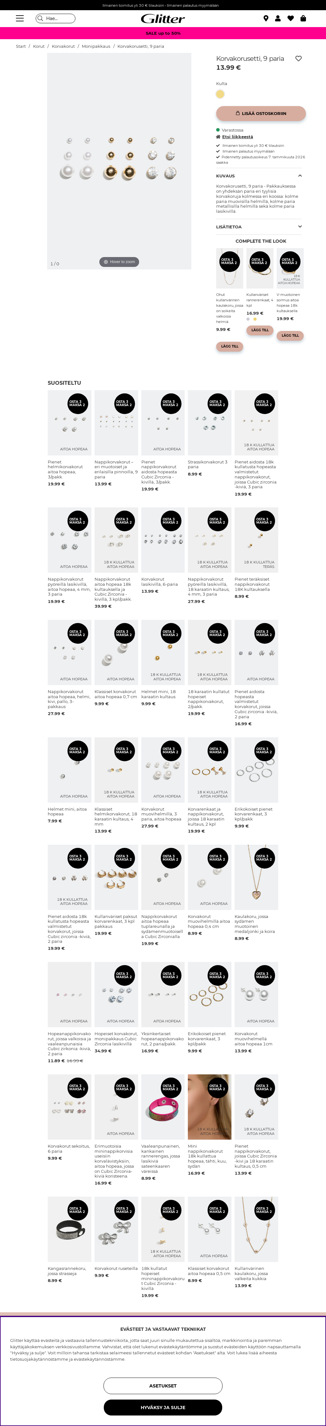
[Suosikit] (294, 18)
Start (21, 46)
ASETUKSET (163, 1386)
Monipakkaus (96, 46)
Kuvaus (225, 175)
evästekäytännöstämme (99, 1359)
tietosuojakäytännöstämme (39, 1359)
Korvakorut (63, 46)
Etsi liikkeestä (234, 136)
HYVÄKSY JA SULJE (163, 1407)
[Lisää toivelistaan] (298, 58)
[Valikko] (20, 18)
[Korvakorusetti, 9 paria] (222, 94)
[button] (281, 18)
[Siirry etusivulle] (163, 18)
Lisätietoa (229, 226)
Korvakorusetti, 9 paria (140, 46)
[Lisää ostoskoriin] (261, 113)
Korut (39, 46)
